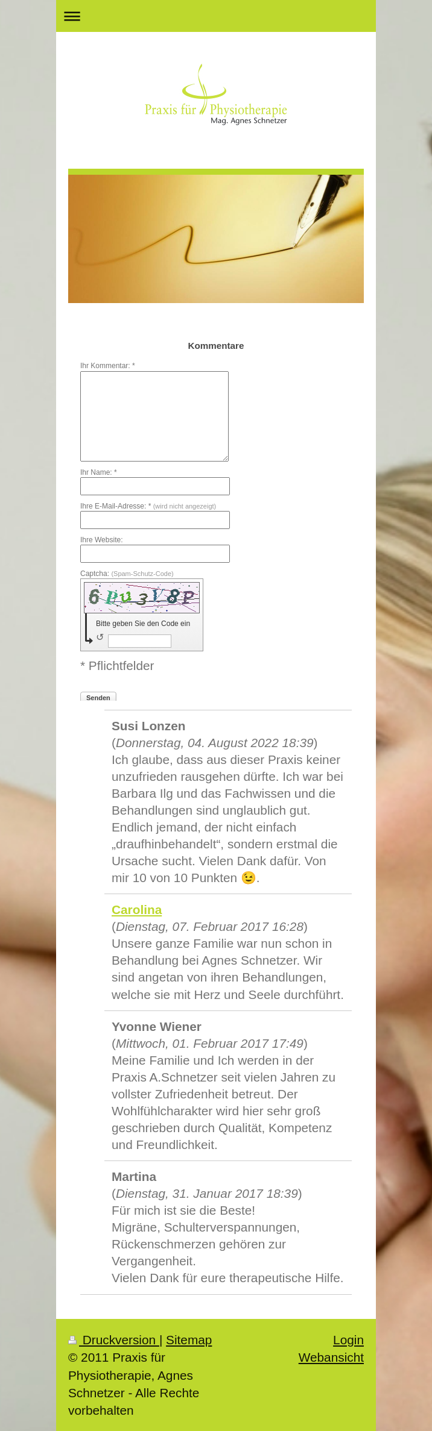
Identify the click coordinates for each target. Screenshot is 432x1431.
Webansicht (331, 1357)
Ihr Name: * (98, 472)
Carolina (137, 909)
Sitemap (189, 1340)
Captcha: (127, 573)
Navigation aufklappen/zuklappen (216, 16)
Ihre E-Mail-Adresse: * (148, 506)
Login (348, 1340)
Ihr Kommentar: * (107, 366)
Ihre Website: (101, 540)
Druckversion (113, 1340)
